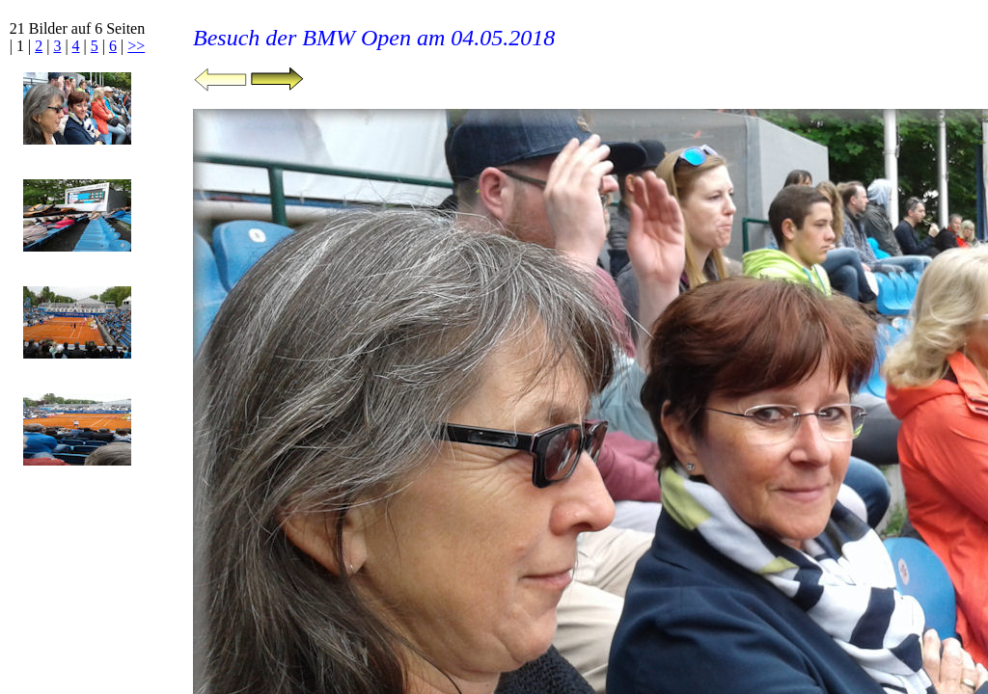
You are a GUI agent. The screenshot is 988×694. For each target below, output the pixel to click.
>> (136, 46)
